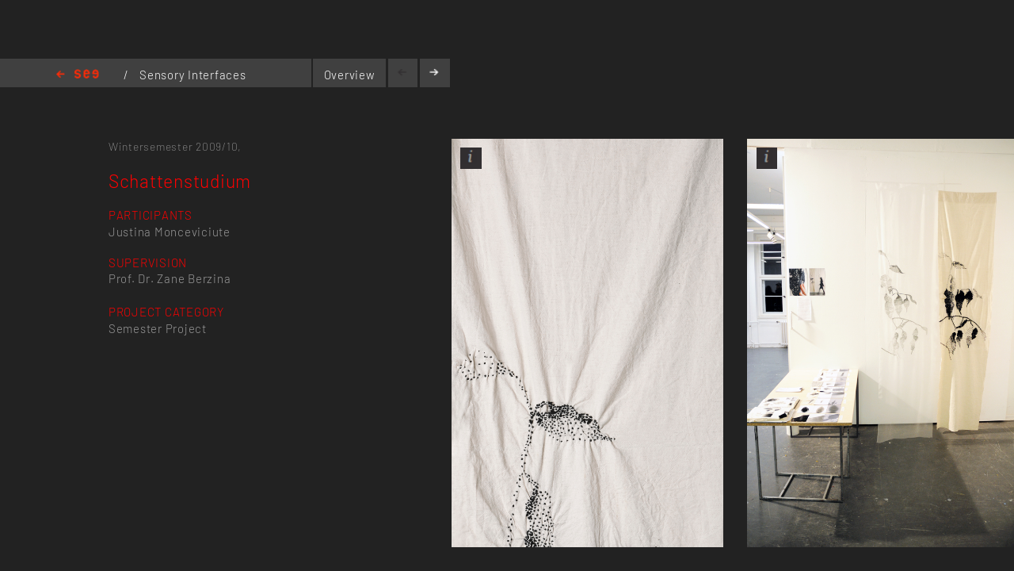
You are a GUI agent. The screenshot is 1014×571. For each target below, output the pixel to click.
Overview (349, 74)
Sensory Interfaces (192, 74)
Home (77, 75)
